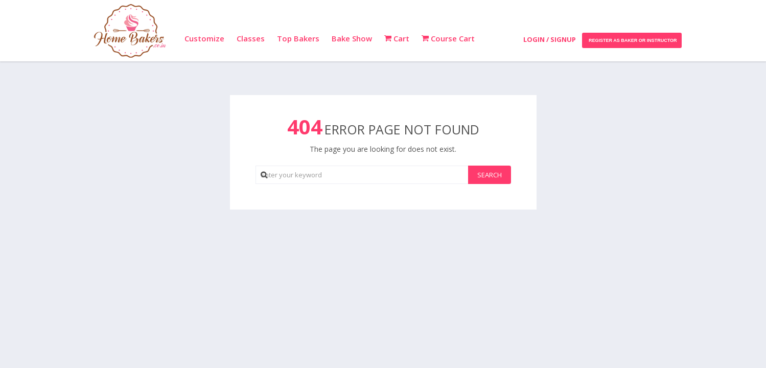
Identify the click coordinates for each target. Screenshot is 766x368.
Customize (204, 38)
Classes (251, 38)
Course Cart (448, 38)
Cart (396, 38)
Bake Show (352, 38)
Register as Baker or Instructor (632, 40)
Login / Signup (549, 39)
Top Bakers (298, 38)
